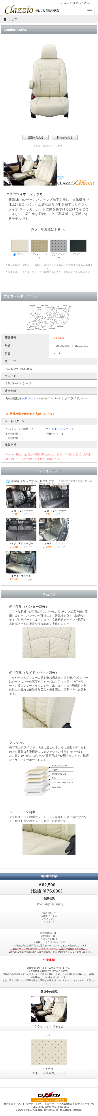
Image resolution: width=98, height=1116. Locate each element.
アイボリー (20, 248)
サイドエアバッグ (56, 428)
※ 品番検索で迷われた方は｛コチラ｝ (30, 414)
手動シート (29, 398)
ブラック (78, 248)
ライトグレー (59, 249)
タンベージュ (39, 249)
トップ (12, 19)
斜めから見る (65, 137)
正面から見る (35, 137)
